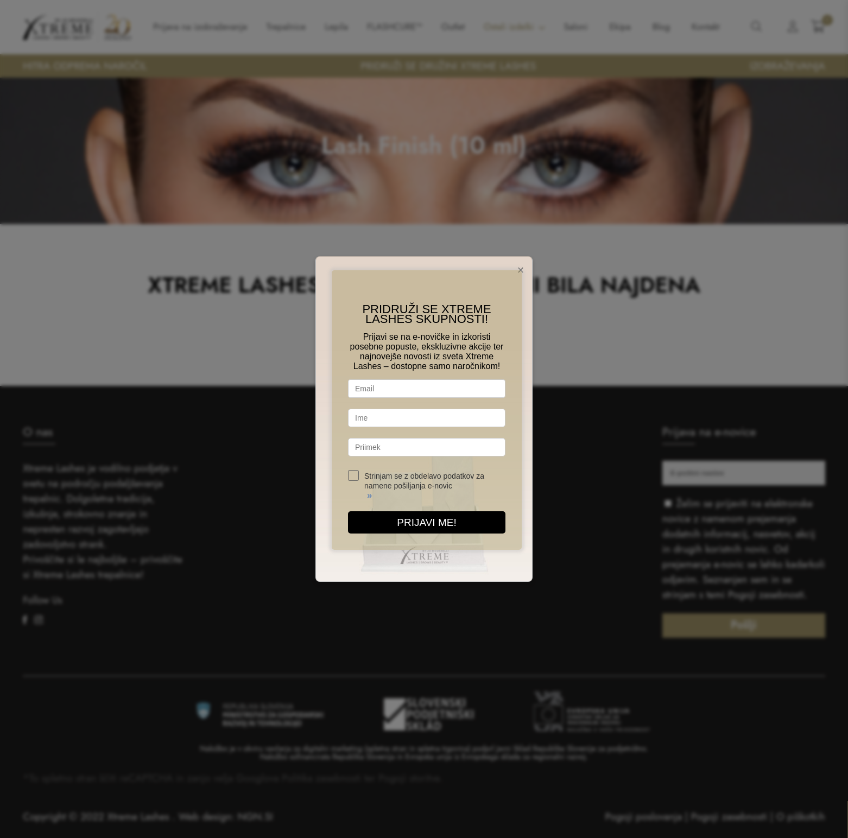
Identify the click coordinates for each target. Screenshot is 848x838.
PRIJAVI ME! (426, 522)
